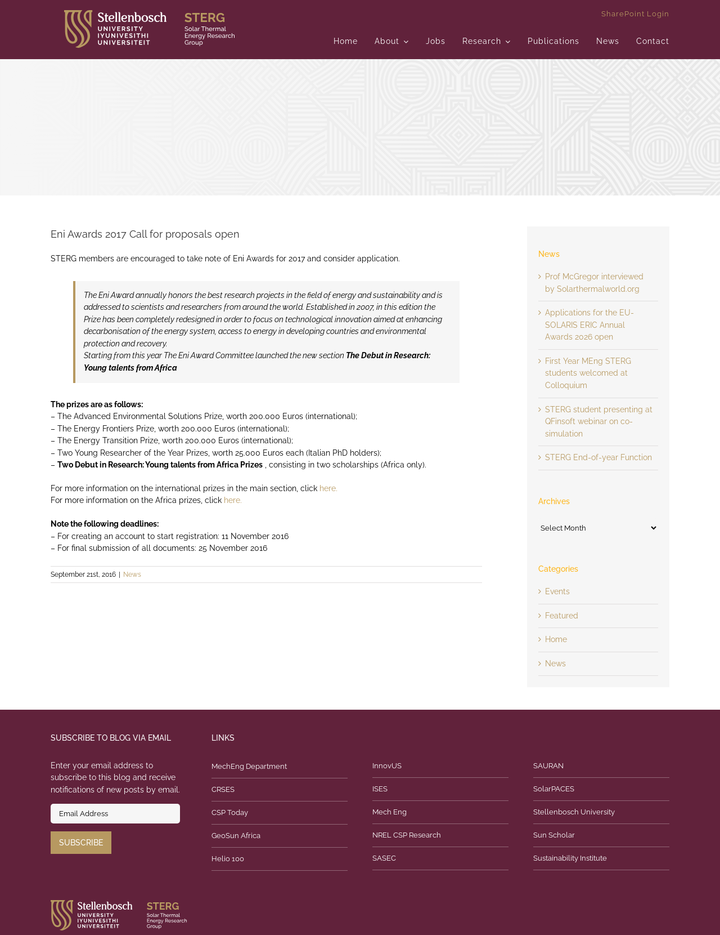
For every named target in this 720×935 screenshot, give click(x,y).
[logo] (149, 14)
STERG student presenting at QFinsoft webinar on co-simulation (598, 421)
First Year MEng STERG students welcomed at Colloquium (588, 373)
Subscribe (81, 842)
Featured (561, 615)
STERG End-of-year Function (598, 457)
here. (329, 488)
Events (557, 591)
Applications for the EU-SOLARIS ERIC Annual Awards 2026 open (589, 324)
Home (556, 639)
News (132, 574)
